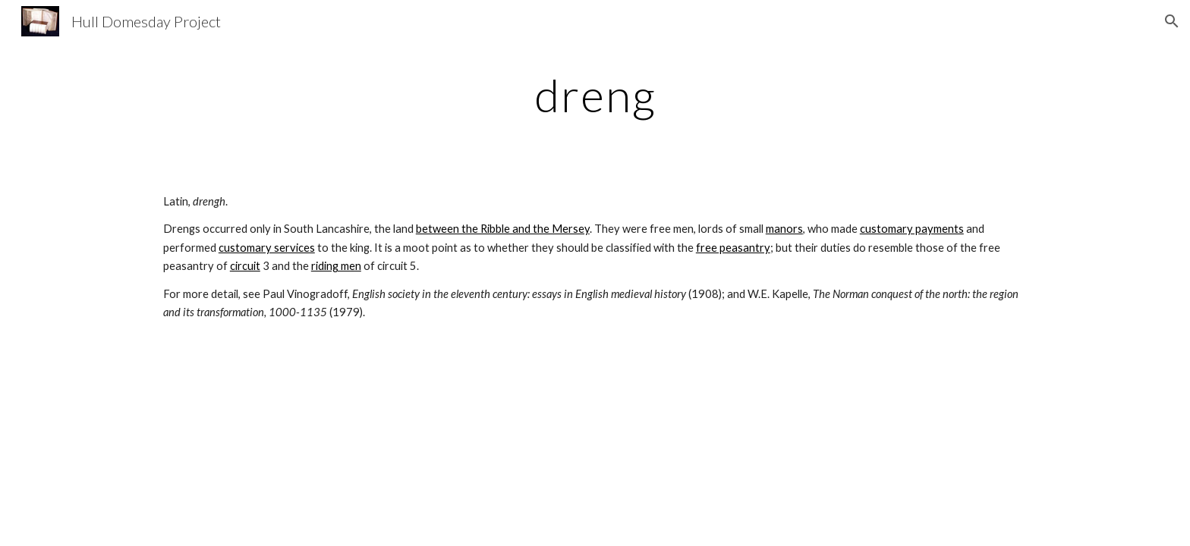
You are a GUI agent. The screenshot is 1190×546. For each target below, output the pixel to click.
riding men (336, 265)
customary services (267, 247)
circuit (245, 265)
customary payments (912, 228)
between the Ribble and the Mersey (503, 228)
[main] (595, 95)
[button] (1172, 21)
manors (784, 228)
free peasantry (733, 247)
